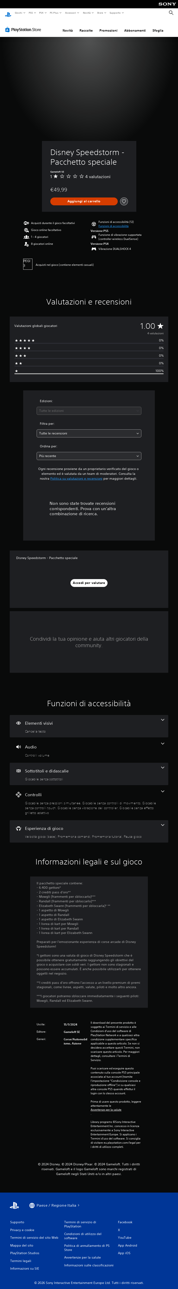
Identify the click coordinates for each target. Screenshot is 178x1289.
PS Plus (54, 12)
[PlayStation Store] (24, 25)
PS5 (31, 12)
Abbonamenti (135, 26)
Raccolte (86, 26)
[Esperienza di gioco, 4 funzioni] (89, 827)
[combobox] (89, 406)
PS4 (41, 12)
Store (100, 12)
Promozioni (108, 26)
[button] (114, 222)
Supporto (115, 12)
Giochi (18, 12)
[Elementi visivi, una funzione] (89, 722)
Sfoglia (158, 26)
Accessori (70, 12)
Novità (86, 12)
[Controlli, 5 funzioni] (89, 798)
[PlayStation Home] (8, 13)
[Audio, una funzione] (89, 745)
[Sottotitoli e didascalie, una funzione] (89, 769)
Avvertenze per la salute (106, 1105)
